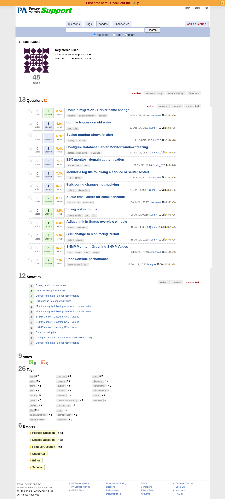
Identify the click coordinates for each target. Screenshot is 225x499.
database (95, 153)
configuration (82, 190)
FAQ (134, 3)
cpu (85, 265)
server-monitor (75, 215)
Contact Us (146, 487)
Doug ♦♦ (151, 264)
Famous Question (43, 446)
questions (74, 24)
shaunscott (155, 115)
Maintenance (112, 490)
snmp (78, 252)
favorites (194, 93)
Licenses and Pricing (116, 483)
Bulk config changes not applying (92, 184)
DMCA (144, 483)
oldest (163, 282)
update (79, 240)
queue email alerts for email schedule (95, 197)
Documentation (113, 494)
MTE (156, 140)
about (197, 8)
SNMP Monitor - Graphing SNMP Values (97, 246)
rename (71, 116)
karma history (176, 93)
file (76, 128)
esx (86, 165)
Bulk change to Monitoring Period (92, 234)
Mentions (180, 490)
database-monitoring (77, 153)
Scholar (36, 467)
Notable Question (42, 439)
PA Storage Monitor (81, 487)
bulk (70, 190)
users (131, 34)
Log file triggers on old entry (88, 122)
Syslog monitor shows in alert (89, 135)
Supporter (37, 453)
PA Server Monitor (80, 483)
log (69, 128)
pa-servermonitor (87, 116)
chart (86, 252)
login (187, 8)
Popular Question (43, 432)
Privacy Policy (148, 490)
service (78, 178)
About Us (145, 494)
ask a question (196, 24)
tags (89, 24)
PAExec (179, 494)
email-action (73, 202)
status (71, 227)
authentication (74, 165)
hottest (177, 106)
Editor (35, 460)
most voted (192, 106)
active (150, 106)
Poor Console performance (87, 259)
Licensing (110, 487)
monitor (81, 140)
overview (136, 93)
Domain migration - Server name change (98, 110)
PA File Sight (78, 490)
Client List (180, 487)
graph (96, 252)
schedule (87, 202)
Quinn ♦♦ (154, 128)
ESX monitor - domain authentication (95, 159)
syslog (71, 140)
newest (163, 106)
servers (102, 116)
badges (103, 24)
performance (74, 265)
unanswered (122, 24)
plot (70, 252)
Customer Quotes (184, 483)
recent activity (154, 93)
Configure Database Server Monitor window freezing (107, 147)
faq (206, 8)
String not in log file (81, 209)
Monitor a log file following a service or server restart (107, 172)
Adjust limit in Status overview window (96, 221)
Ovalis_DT (158, 165)
